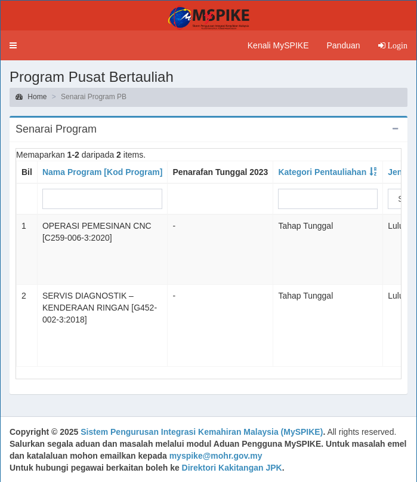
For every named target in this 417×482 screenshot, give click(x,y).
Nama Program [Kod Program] (102, 172)
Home (31, 97)
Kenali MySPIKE (278, 45)
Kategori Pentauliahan (322, 172)
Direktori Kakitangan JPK (232, 467)
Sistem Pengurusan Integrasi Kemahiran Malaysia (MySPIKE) (202, 432)
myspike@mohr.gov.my (215, 455)
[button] (13, 45)
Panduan (343, 45)
